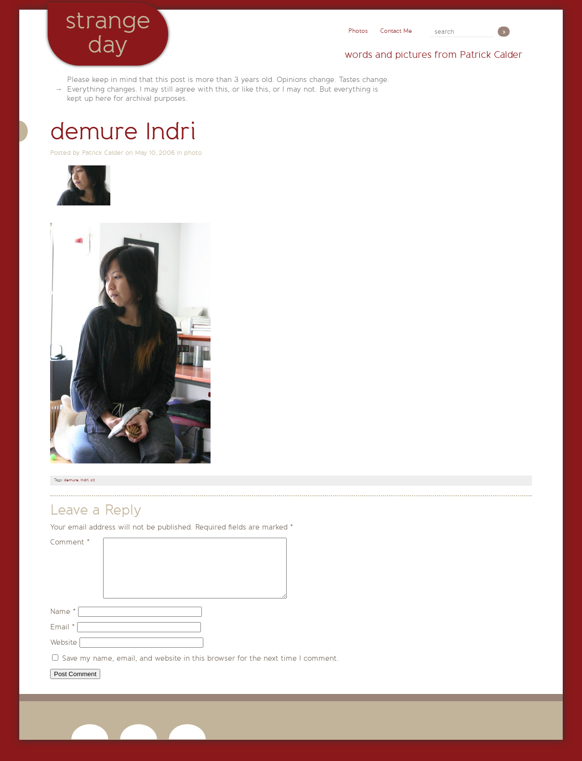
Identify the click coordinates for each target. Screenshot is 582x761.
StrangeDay (108, 32)
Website (63, 654)
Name (63, 623)
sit (93, 480)
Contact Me (396, 30)
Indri (84, 480)
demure (71, 480)
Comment (70, 542)
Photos (358, 30)
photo (193, 152)
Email (62, 638)
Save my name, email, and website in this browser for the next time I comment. (200, 670)
